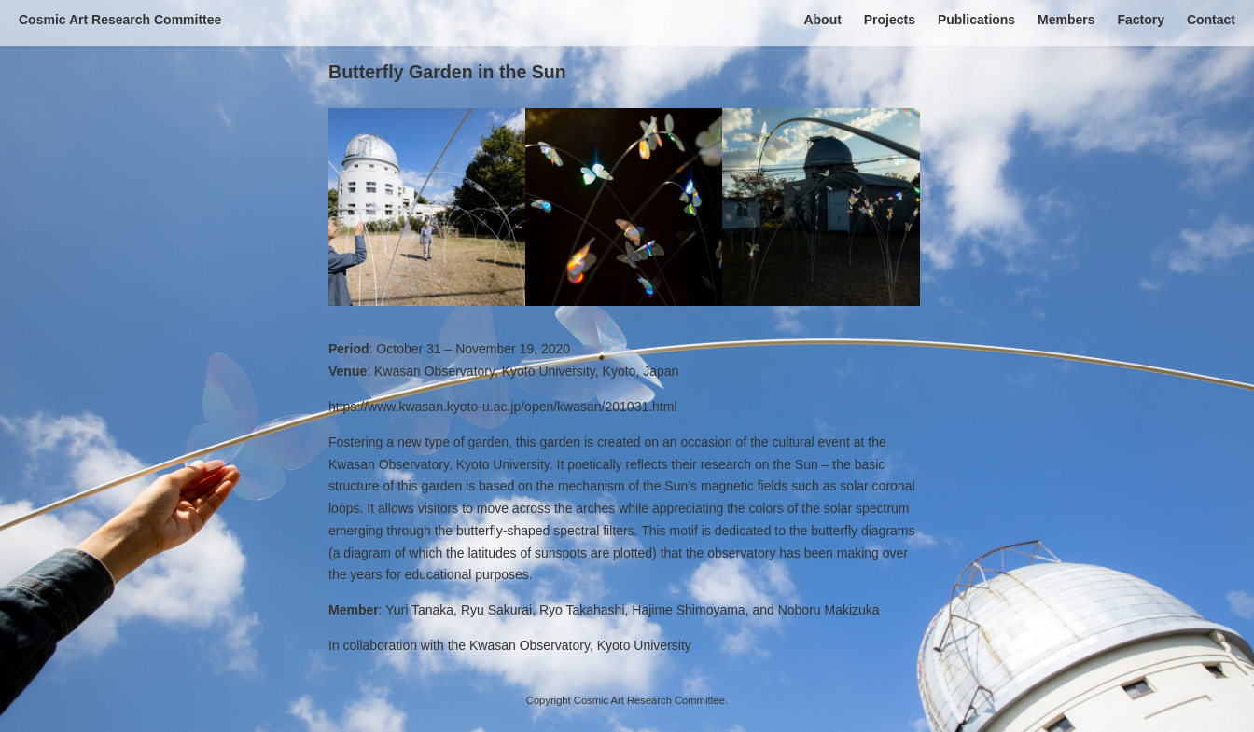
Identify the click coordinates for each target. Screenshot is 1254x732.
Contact (1211, 19)
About (822, 19)
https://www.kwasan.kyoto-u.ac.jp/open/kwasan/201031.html (502, 406)
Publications (976, 19)
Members (1066, 19)
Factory (1140, 19)
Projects (889, 19)
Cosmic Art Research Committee (120, 19)
